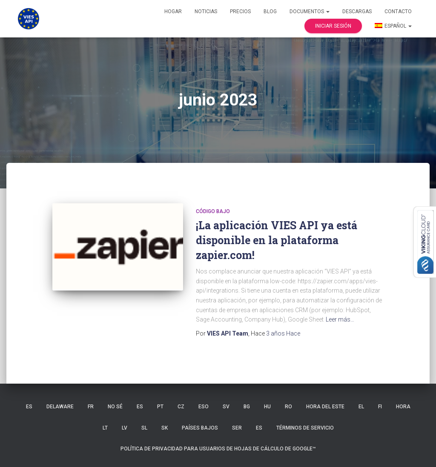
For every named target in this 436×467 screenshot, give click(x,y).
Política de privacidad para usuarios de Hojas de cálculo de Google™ (218, 449)
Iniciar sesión (333, 26)
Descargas (357, 11)
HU (267, 407)
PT (160, 407)
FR (91, 407)
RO (288, 407)
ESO (203, 407)
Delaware (60, 407)
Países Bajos (200, 428)
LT (105, 428)
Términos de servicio (305, 428)
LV (124, 428)
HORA (403, 407)
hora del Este (325, 407)
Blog (270, 11)
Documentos (310, 11)
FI (380, 407)
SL (144, 428)
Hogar (173, 11)
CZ (181, 407)
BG (247, 407)
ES (29, 407)
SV (226, 407)
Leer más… (340, 319)
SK (164, 428)
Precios (240, 11)
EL (361, 407)
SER (237, 428)
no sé (115, 407)
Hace (283, 333)
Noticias (206, 11)
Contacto (398, 11)
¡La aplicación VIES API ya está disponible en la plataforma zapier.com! (276, 240)
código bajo (213, 211)
